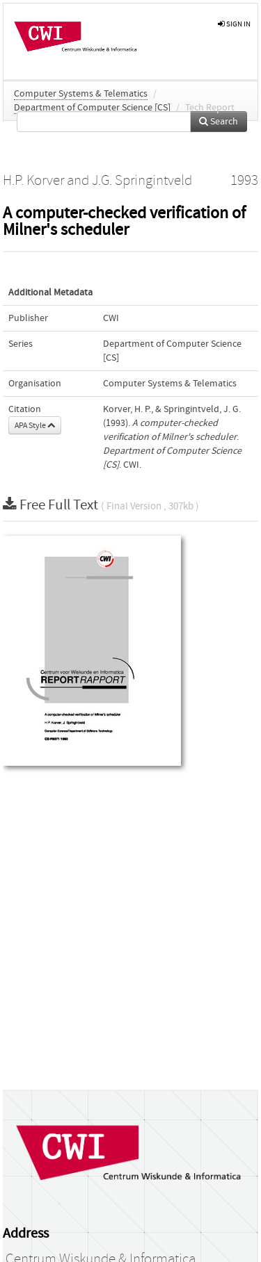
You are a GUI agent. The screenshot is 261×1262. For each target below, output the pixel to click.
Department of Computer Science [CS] (92, 107)
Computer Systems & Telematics (81, 93)
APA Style (35, 425)
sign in (234, 23)
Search (218, 121)
